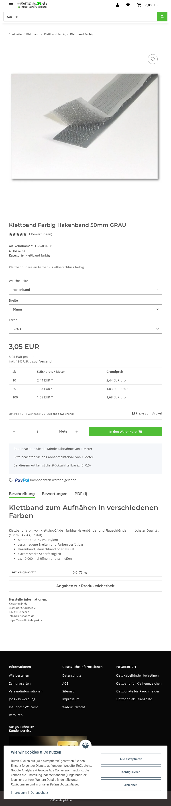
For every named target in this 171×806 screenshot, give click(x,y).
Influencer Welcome (24, 707)
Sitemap (68, 691)
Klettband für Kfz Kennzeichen (139, 683)
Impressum (70, 699)
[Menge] (37, 431)
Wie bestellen (19, 675)
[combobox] (85, 289)
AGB (65, 683)
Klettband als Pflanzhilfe (134, 699)
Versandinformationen (26, 691)
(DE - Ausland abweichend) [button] (57, 414)
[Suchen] (80, 16)
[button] (117, 4)
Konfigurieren (130, 772)
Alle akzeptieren (131, 759)
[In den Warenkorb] (12, 48)
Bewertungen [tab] (54, 494)
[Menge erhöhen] (77, 431)
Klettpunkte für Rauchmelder (137, 691)
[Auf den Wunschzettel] (153, 59)
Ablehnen (130, 785)
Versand (45, 361)
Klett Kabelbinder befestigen (137, 675)
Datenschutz (71, 675)
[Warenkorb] (147, 4)
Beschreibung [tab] (22, 494)
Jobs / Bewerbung (22, 699)
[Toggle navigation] (11, 3)
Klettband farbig (37, 255)
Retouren (16, 715)
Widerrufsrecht (73, 707)
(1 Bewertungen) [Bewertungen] (30, 234)
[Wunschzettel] (128, 4)
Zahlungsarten (20, 683)
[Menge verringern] (14, 431)
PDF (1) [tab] (81, 494)
